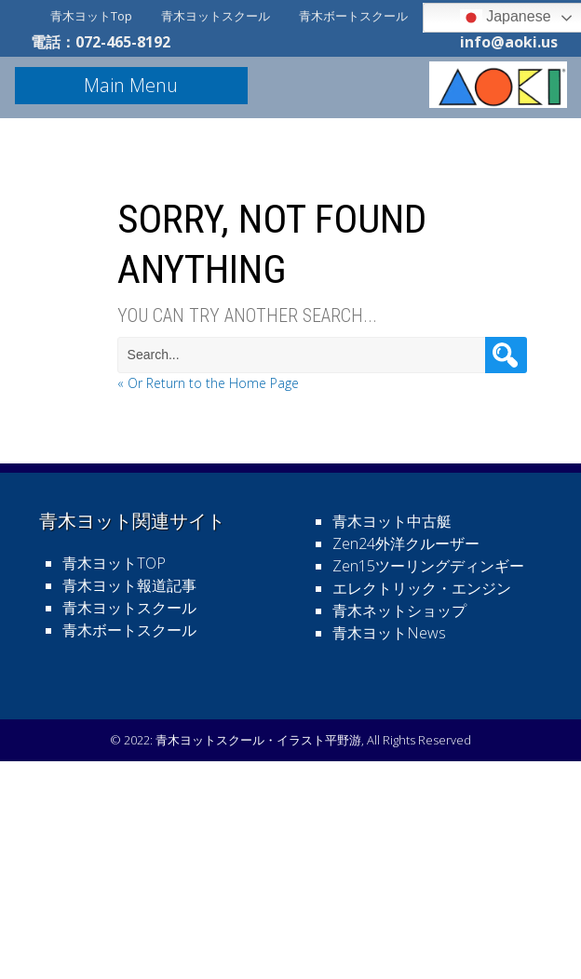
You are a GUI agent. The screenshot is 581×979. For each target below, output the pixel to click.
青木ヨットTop (91, 15)
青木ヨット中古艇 (392, 521)
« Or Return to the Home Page (208, 383)
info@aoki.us (509, 42)
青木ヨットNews (389, 633)
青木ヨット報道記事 (129, 585)
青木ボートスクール (353, 15)
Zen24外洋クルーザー (406, 543)
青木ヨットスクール (215, 15)
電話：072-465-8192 (100, 42)
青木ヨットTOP (114, 563)
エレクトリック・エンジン (421, 588)
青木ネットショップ (399, 610)
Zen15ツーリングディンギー (428, 566)
